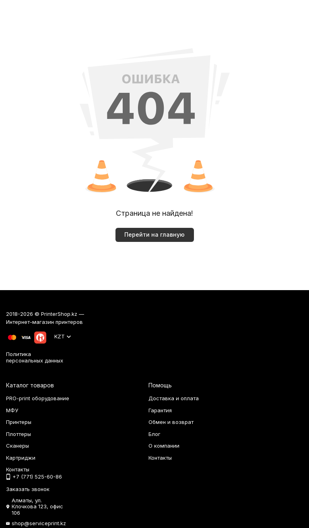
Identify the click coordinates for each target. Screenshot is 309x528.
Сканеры (17, 445)
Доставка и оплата (173, 398)
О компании (163, 445)
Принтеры (18, 422)
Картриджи (20, 457)
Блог (154, 434)
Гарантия (160, 410)
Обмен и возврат (171, 422)
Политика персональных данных (34, 357)
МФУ (12, 410)
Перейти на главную (154, 234)
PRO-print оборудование (37, 398)
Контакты (160, 457)
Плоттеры (18, 434)
